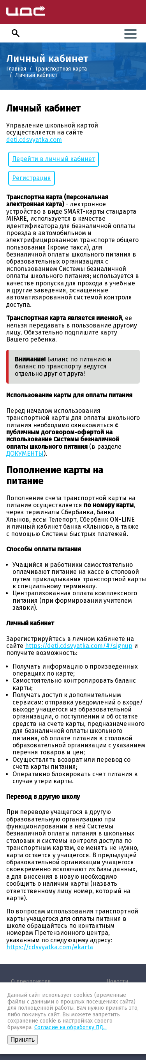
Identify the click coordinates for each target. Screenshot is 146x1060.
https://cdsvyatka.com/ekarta (49, 947)
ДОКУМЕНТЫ (25, 453)
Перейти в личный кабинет (53, 159)
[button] (15, 33)
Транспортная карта (61, 68)
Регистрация (31, 178)
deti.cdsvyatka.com (34, 139)
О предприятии (31, 981)
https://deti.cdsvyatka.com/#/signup (78, 645)
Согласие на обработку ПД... (70, 1027)
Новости (117, 981)
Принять (23, 1039)
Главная (16, 68)
